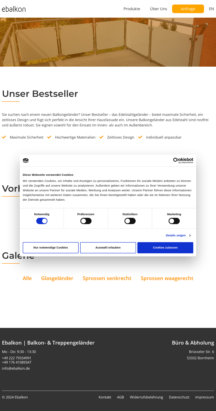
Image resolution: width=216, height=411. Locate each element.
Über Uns (158, 8)
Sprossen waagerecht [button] (167, 278)
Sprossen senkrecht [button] (107, 278)
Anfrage (188, 8)
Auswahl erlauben (108, 247)
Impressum (204, 397)
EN (211, 8)
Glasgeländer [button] (57, 278)
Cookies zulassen (165, 247)
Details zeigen (176, 235)
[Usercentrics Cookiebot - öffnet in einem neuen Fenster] (176, 160)
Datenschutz (179, 397)
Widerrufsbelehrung (146, 397)
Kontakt (105, 397)
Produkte (131, 8)
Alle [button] (27, 278)
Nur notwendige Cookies (51, 247)
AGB (120, 397)
